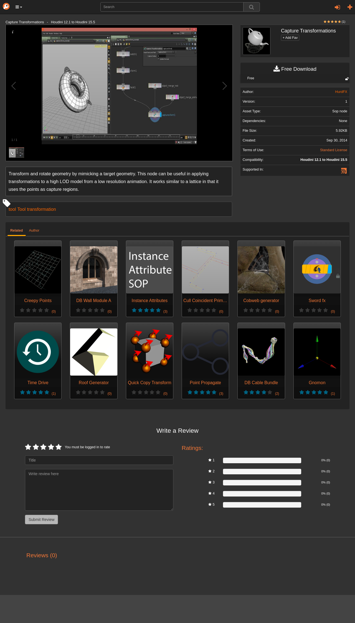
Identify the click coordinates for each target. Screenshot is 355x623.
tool (12, 209)
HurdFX (341, 92)
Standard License (333, 150)
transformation (41, 209)
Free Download (294, 69)
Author (34, 230)
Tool (21, 209)
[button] (18, 7)
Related (16, 230)
